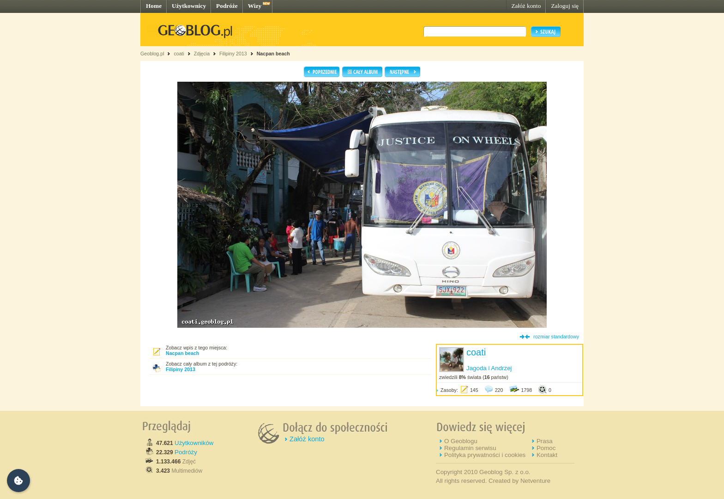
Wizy (254, 5)
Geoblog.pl (152, 53)
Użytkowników (194, 442)
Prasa (545, 441)
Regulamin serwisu (470, 448)
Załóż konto (526, 5)
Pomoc (546, 448)
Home (154, 5)
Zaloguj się (565, 5)
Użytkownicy (189, 5)
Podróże (227, 5)
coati (179, 53)
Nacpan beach (273, 53)
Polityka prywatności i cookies (484, 454)
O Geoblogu (460, 441)
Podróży (186, 452)
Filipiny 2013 (233, 53)
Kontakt (547, 454)
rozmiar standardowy (556, 336)
